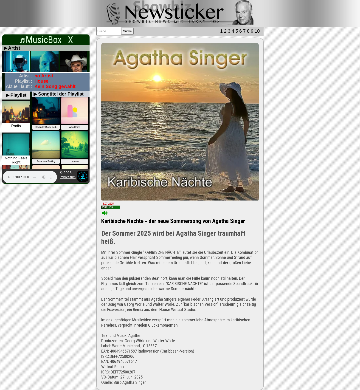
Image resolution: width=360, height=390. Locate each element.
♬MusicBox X (46, 39)
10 (257, 31)
